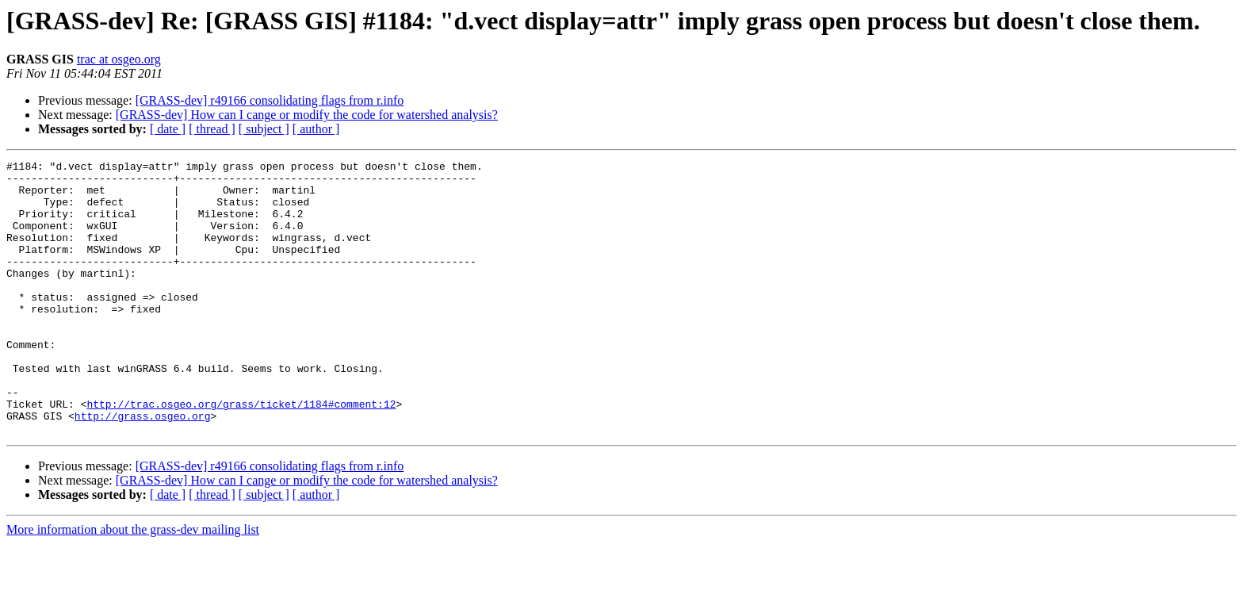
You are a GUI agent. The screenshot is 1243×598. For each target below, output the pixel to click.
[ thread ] (212, 129)
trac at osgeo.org (119, 59)
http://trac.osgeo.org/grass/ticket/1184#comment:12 (241, 454)
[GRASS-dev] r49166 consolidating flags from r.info (270, 100)
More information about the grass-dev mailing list (132, 584)
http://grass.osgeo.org (143, 468)
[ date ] (167, 129)
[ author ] (316, 129)
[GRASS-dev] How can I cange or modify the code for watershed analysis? (307, 114)
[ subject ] (264, 129)
